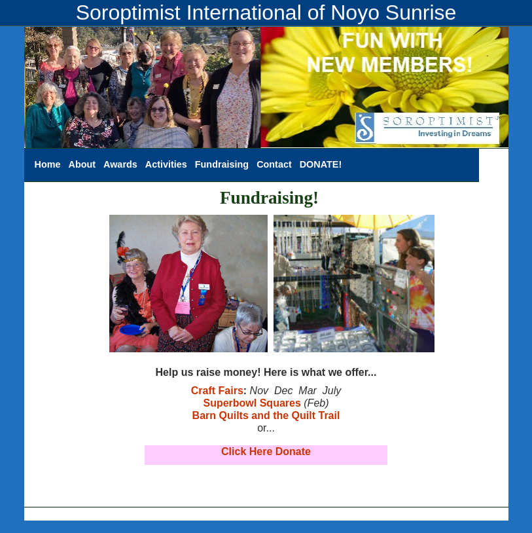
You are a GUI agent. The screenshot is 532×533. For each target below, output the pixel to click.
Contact (274, 164)
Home (48, 164)
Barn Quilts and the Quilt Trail (266, 415)
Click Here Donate (266, 451)
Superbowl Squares (251, 403)
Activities (166, 164)
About (82, 164)
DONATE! (321, 164)
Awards (120, 164)
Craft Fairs (217, 390)
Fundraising (222, 164)
